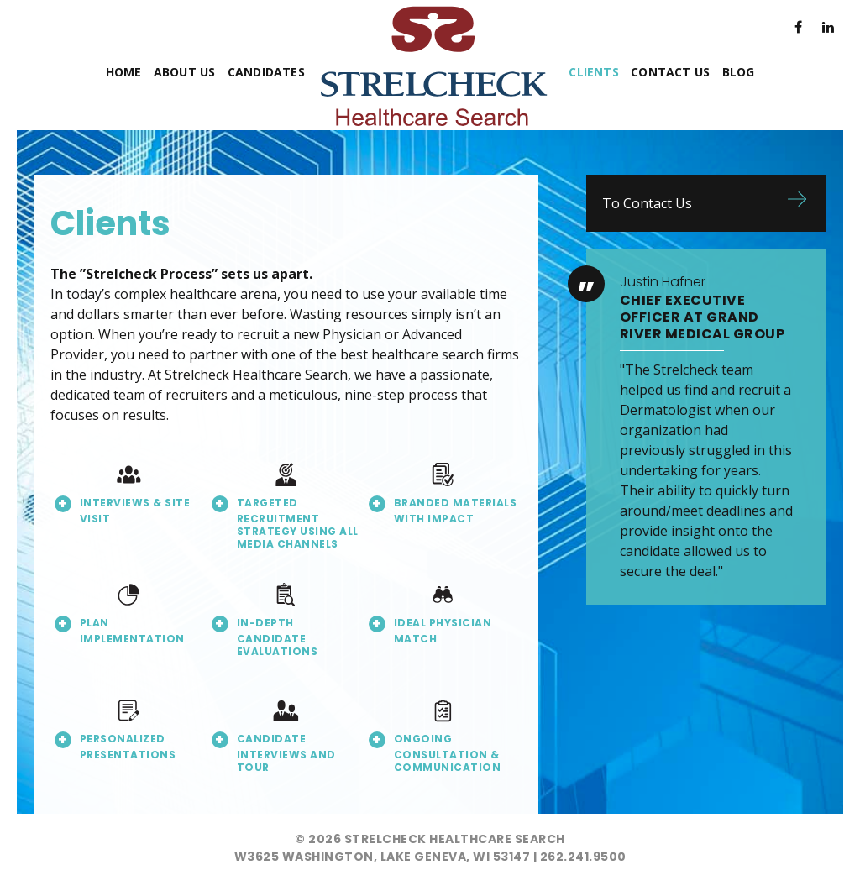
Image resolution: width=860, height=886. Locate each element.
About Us (185, 72)
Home (124, 72)
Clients (593, 72)
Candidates (266, 72)
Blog (738, 72)
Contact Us (670, 72)
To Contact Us (647, 203)
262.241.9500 (583, 856)
